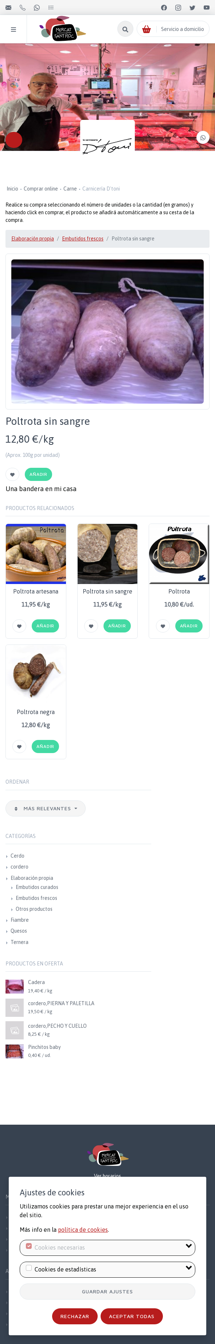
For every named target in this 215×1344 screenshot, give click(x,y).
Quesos (19, 931)
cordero (19, 867)
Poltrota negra (36, 712)
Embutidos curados (37, 887)
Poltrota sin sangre (107, 591)
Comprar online (41, 189)
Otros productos (34, 909)
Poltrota (179, 591)
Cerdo (17, 856)
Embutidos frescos (82, 239)
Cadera (36, 982)
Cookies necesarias (60, 1247)
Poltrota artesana (35, 591)
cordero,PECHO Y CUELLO (57, 1026)
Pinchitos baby (44, 1047)
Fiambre (20, 920)
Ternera (19, 942)
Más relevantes (43, 808)
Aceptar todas (132, 1316)
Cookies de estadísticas (65, 1269)
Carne (70, 189)
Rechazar (74, 1316)
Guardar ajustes (107, 1291)
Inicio (12, 189)
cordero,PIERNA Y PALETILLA (61, 1003)
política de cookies (83, 1229)
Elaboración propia (32, 239)
